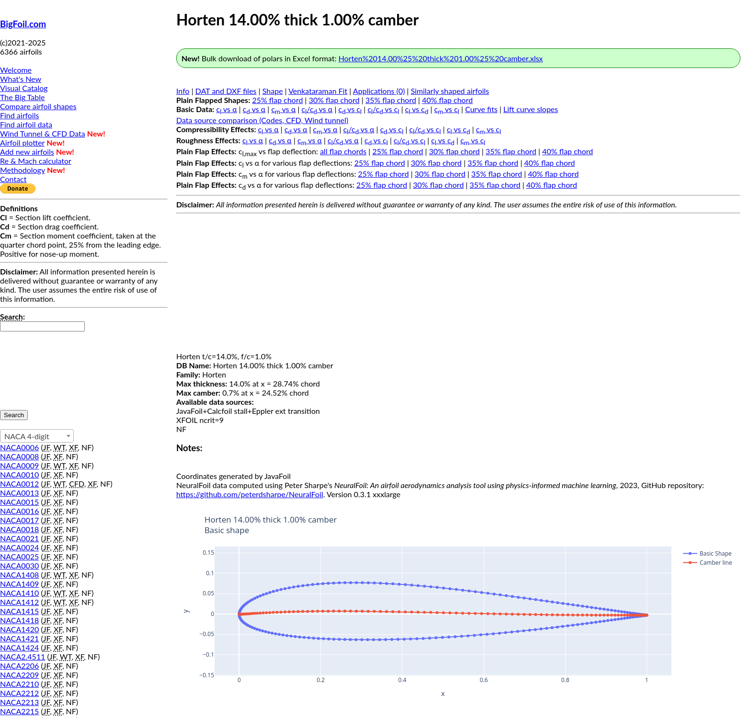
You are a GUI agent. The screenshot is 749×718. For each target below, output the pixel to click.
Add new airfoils (27, 151)
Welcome (16, 69)
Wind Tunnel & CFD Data (42, 133)
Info (183, 90)
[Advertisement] (458, 284)
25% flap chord (277, 99)
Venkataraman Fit (317, 90)
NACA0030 (19, 565)
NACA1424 (19, 647)
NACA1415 (19, 610)
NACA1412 (19, 601)
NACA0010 (19, 474)
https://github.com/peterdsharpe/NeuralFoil (249, 494)
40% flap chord (447, 99)
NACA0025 (19, 556)
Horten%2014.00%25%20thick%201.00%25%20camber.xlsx (441, 58)
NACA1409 (19, 583)
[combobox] (37, 436)
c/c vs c (383, 109)
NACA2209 (19, 674)
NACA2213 (19, 702)
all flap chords (343, 151)
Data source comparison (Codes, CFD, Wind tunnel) (262, 120)
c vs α (226, 109)
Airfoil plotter (22, 142)
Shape (272, 90)
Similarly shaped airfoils (450, 90)
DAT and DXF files (226, 90)
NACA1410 (19, 592)
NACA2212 (19, 692)
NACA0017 (19, 519)
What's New (20, 78)
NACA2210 (19, 683)
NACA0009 (19, 465)
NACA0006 (19, 447)
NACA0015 (19, 501)
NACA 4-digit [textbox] (26, 436)
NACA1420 (19, 629)
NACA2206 (19, 665)
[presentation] (39, 365)
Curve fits (481, 109)
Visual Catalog (24, 87)
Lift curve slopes (530, 109)
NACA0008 (19, 456)
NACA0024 (19, 547)
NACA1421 (19, 638)
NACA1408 (19, 574)
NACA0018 (19, 529)
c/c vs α (317, 109)
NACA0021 (19, 538)
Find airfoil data (26, 124)
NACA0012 (19, 483)
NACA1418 (19, 620)
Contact (13, 178)
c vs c (350, 109)
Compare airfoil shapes (38, 106)
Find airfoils (19, 115)
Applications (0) (379, 90)
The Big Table (22, 97)
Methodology (22, 169)
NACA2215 (19, 711)
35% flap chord (390, 99)
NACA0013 (19, 492)
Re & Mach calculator (35, 160)
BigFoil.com (23, 24)
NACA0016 (19, 510)
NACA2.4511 (22, 656)
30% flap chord (334, 99)
